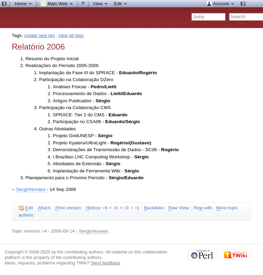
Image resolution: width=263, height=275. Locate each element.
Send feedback (105, 262)
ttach (44, 208)
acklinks (154, 208)
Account (220, 3)
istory (93, 208)
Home (24, 3)
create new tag (39, 35)
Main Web (57, 3)
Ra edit (202, 208)
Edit (121, 3)
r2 (127, 207)
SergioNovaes (31, 189)
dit (26, 208)
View (101, 3)
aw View (178, 208)
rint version (68, 208)
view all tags (71, 35)
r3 (116, 207)
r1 (137, 207)
